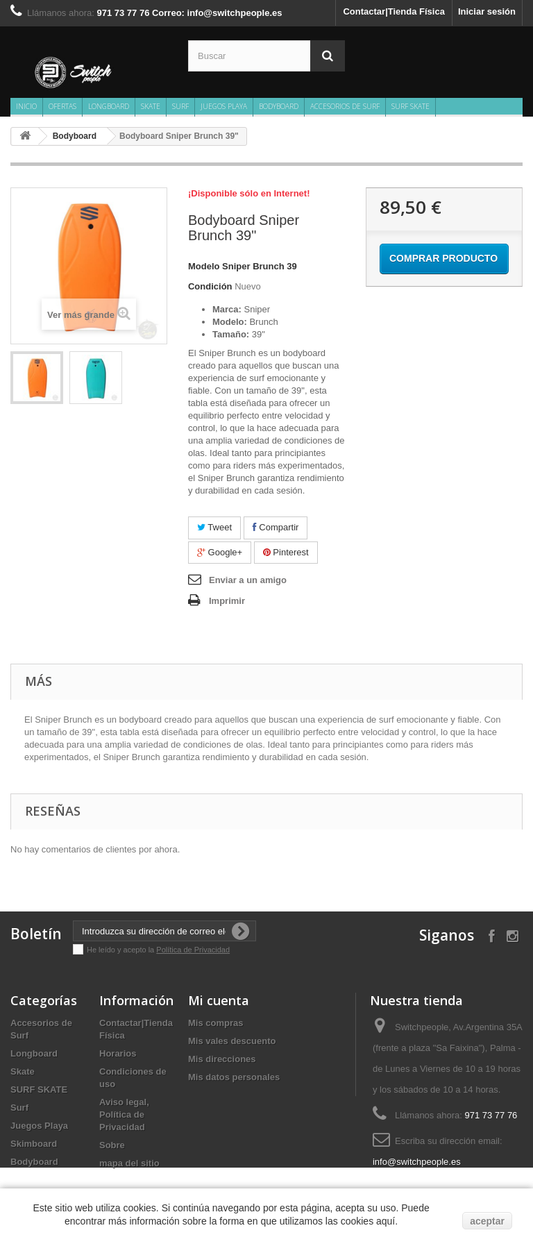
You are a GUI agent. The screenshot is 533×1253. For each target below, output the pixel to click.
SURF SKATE (410, 106)
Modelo (204, 266)
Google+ (219, 552)
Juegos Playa (224, 106)
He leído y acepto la (121, 949)
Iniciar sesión (487, 11)
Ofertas (62, 106)
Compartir (276, 527)
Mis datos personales (234, 1077)
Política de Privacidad (193, 949)
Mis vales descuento (232, 1041)
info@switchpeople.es (417, 1162)
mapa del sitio (129, 1163)
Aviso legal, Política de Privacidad (124, 1114)
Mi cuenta (218, 1000)
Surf (180, 106)
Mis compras (215, 1023)
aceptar (487, 1221)
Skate (150, 106)
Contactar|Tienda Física (393, 11)
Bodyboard (278, 106)
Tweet (214, 527)
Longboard (108, 106)
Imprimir (227, 601)
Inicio (26, 106)
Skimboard (33, 1143)
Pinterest (286, 552)
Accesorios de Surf (345, 106)
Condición (210, 286)
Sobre (112, 1145)
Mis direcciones (222, 1059)
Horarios (117, 1053)
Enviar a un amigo (248, 580)
